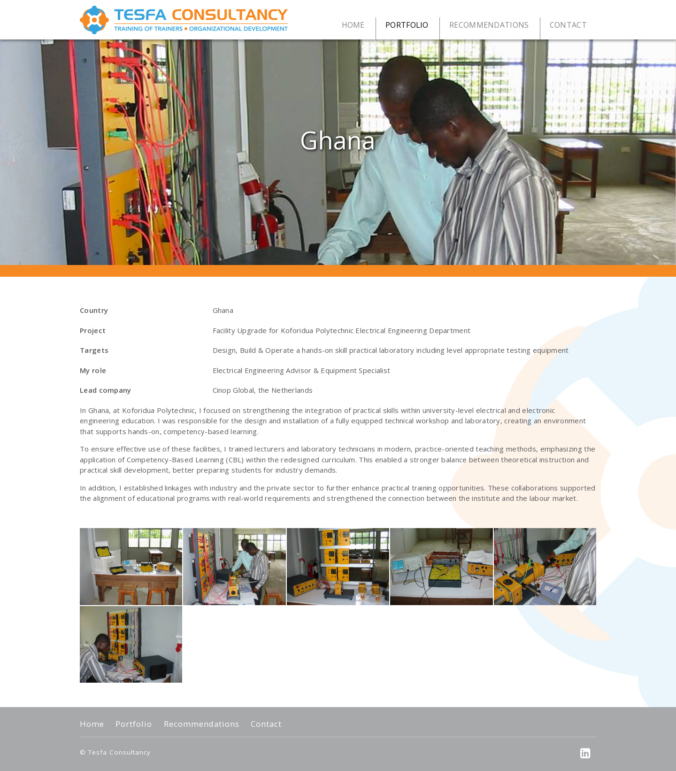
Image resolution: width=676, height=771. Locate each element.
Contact (266, 724)
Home (92, 724)
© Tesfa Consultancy (115, 752)
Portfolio (133, 724)
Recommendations (201, 724)
